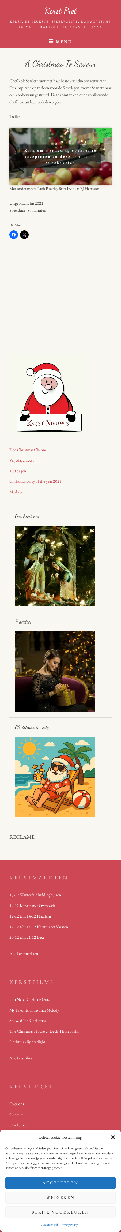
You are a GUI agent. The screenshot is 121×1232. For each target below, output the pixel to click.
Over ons (16, 1104)
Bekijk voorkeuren (60, 1212)
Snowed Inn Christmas (27, 1020)
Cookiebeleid (49, 1225)
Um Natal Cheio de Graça (30, 999)
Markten (16, 492)
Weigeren (60, 1197)
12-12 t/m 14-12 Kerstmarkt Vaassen (38, 927)
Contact (16, 1114)
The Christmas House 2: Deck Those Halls (44, 1031)
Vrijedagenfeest (21, 460)
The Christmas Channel (28, 449)
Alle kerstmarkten (23, 953)
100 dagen (17, 471)
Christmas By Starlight (27, 1041)
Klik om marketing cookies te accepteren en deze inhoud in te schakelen (60, 156)
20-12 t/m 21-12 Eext (26, 937)
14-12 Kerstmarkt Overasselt (32, 905)
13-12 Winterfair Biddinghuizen (35, 895)
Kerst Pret (60, 11)
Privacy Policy (69, 1225)
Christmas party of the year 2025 (35, 481)
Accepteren (61, 1182)
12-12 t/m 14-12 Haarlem (30, 916)
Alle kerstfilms (20, 1058)
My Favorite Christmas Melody (34, 1010)
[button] (113, 1137)
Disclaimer (18, 1125)
